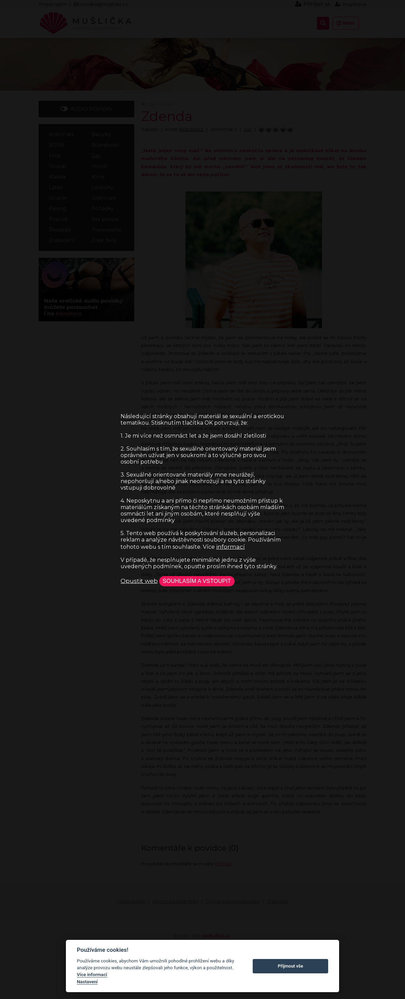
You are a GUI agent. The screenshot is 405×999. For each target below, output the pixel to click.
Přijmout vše (290, 966)
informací (230, 546)
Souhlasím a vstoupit (198, 580)
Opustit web (139, 580)
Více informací (92, 974)
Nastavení (87, 981)
